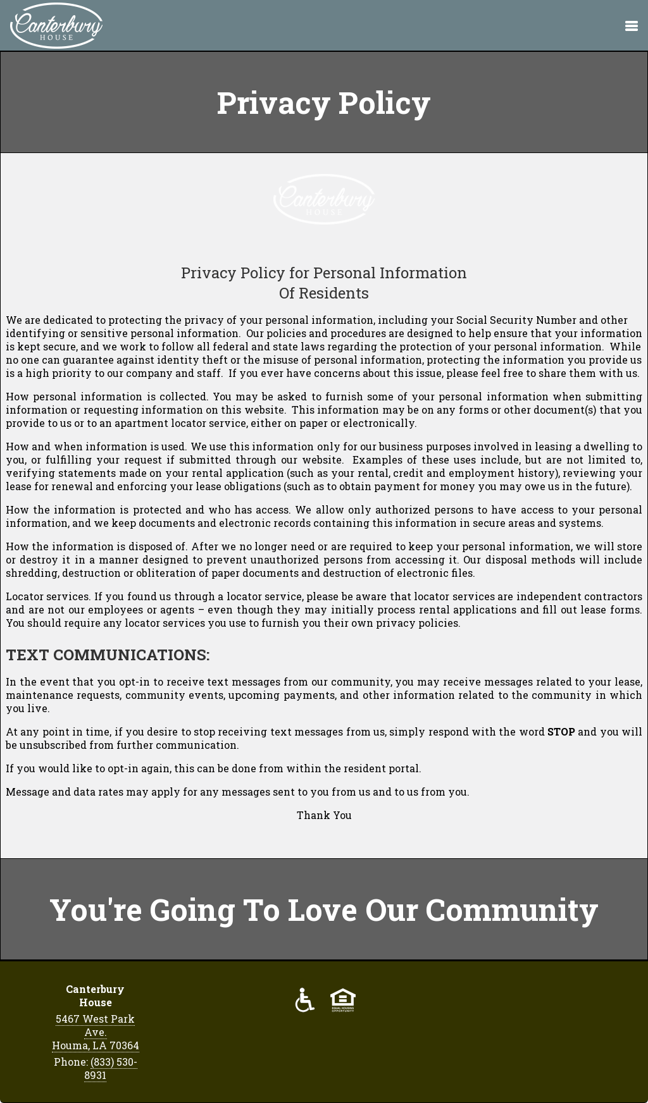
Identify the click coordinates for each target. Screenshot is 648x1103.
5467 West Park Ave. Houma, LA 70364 (95, 1032)
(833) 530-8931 (110, 1068)
